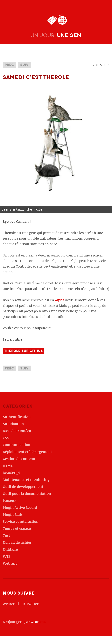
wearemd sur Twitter (20, 603)
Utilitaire (10, 549)
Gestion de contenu (19, 458)
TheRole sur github (23, 351)
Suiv (24, 65)
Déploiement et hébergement (27, 451)
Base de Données (17, 430)
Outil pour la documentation (27, 493)
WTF (6, 556)
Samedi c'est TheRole (36, 77)
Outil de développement (23, 486)
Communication (16, 444)
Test (6, 535)
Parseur (9, 500)
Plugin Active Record (20, 507)
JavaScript (11, 472)
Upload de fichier (17, 542)
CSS (6, 437)
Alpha (59, 299)
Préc (9, 65)
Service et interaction (20, 521)
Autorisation (13, 423)
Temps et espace (17, 528)
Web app (10, 563)
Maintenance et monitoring (26, 479)
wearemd (38, 621)
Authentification (17, 416)
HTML (8, 465)
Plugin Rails (13, 514)
